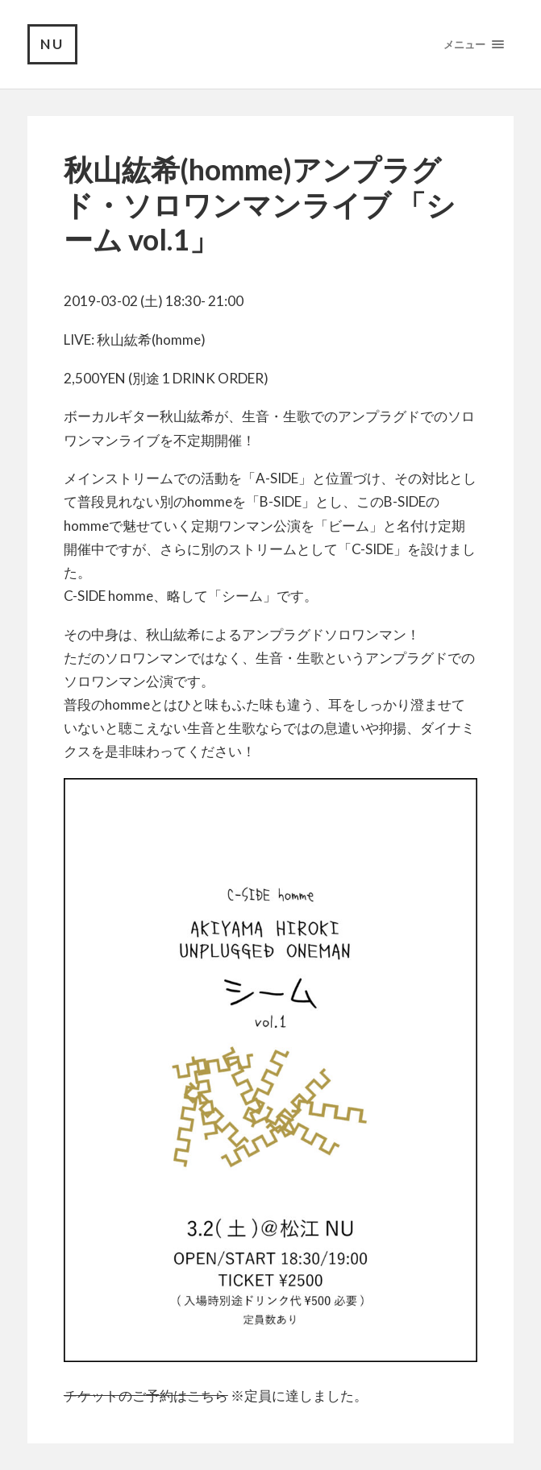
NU (52, 43)
